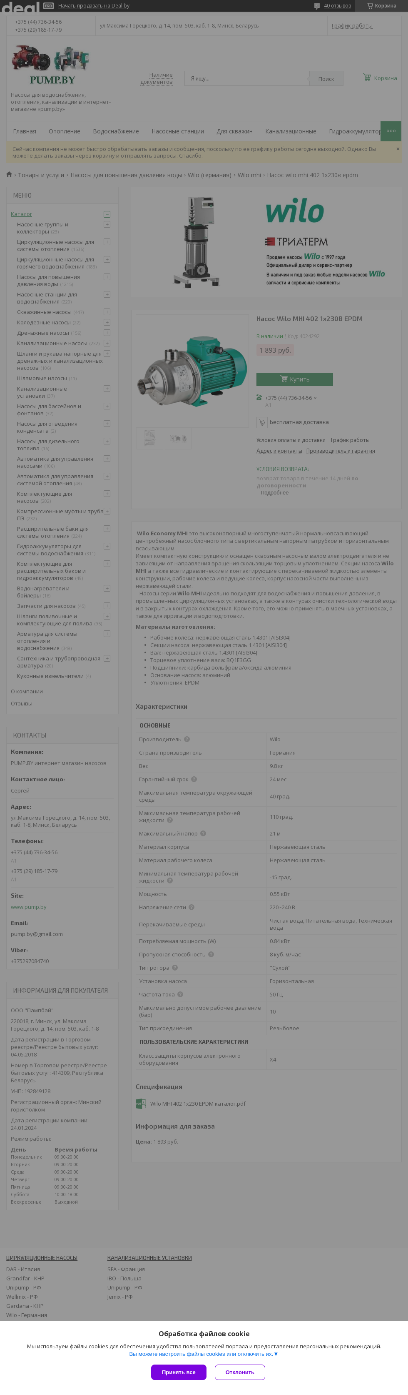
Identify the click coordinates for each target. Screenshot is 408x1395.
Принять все (179, 1372)
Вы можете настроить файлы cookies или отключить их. (201, 1354)
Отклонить (240, 1372)
